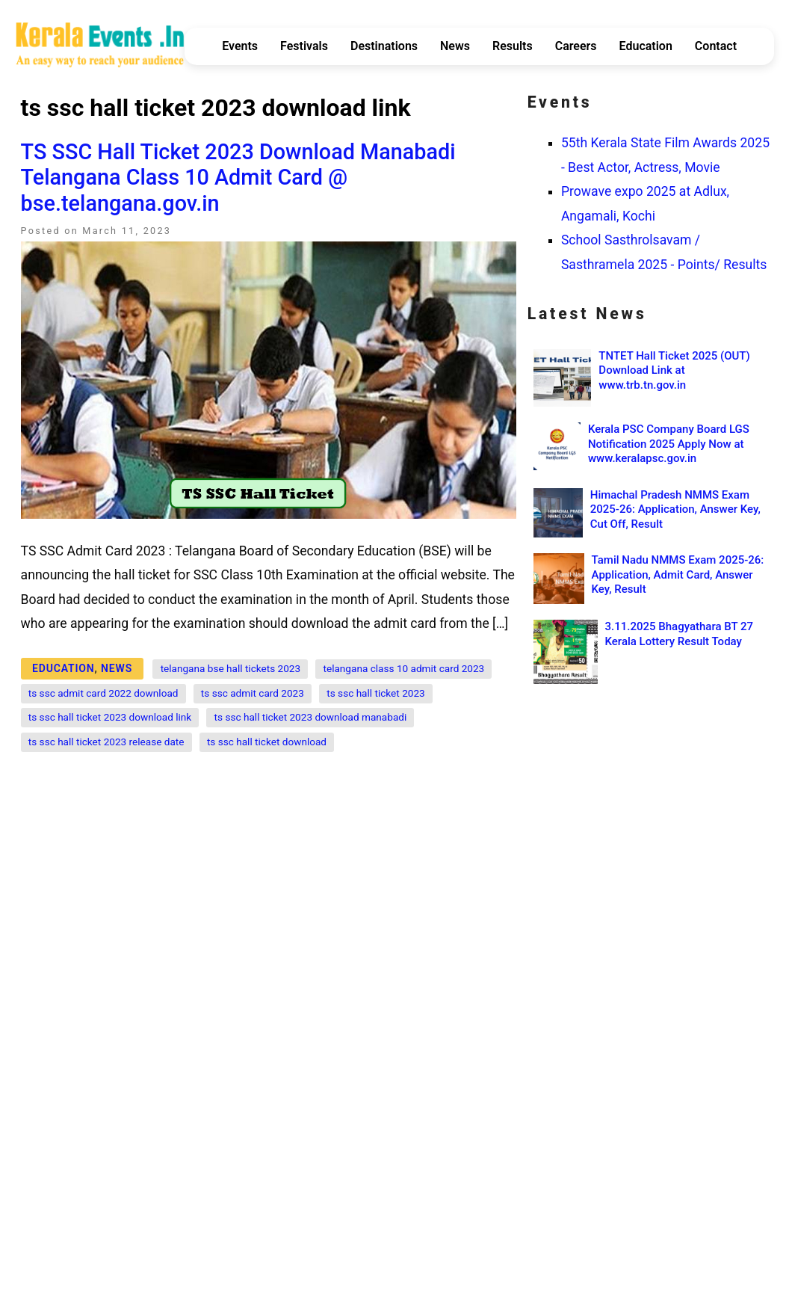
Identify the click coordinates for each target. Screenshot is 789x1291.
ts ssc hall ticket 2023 (375, 693)
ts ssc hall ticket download (267, 742)
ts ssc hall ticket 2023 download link (109, 717)
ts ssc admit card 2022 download (103, 693)
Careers (576, 46)
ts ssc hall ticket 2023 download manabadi (310, 717)
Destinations (384, 46)
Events (240, 46)
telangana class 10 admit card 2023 (404, 668)
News (455, 46)
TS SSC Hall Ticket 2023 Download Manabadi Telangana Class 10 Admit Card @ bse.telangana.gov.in (238, 177)
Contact (716, 46)
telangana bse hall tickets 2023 (231, 668)
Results (512, 46)
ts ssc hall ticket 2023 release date (106, 742)
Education (645, 46)
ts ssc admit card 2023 (252, 693)
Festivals (304, 46)
